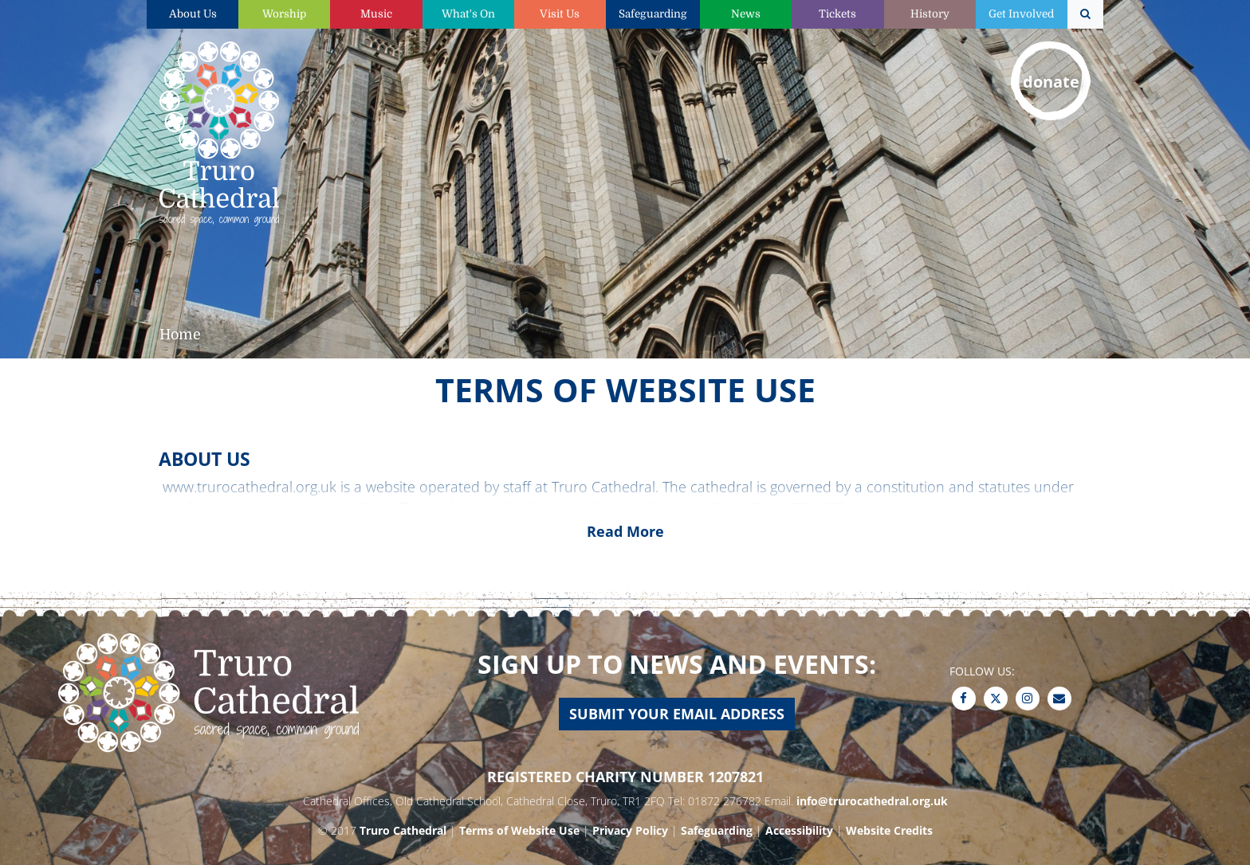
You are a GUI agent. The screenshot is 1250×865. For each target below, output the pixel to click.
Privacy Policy (630, 830)
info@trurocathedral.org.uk (872, 800)
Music (376, 14)
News (746, 14)
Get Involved (1021, 14)
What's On (468, 14)
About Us (193, 14)
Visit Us (560, 14)
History (929, 14)
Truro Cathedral (403, 830)
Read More (625, 531)
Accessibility (799, 830)
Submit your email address (676, 713)
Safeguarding (653, 14)
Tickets (837, 14)
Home (180, 334)
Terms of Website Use (519, 830)
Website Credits (889, 830)
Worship (284, 14)
